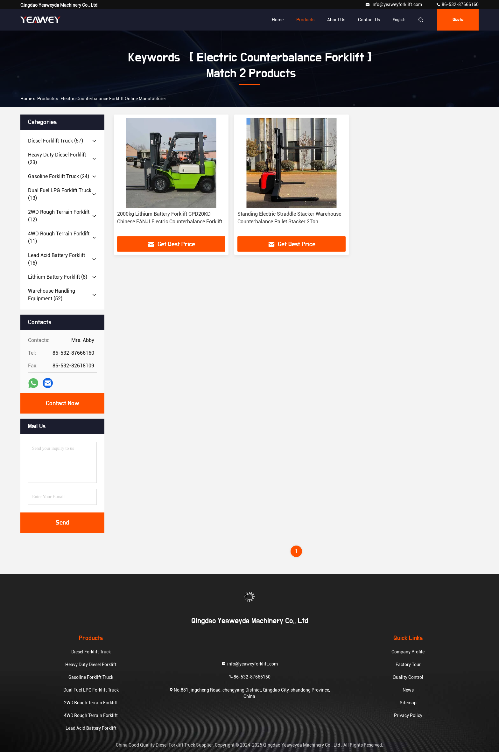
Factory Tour (408, 664)
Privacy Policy (408, 715)
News (408, 690)
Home (278, 19)
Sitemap (408, 702)
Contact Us (369, 19)
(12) (58, 216)
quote (458, 19)
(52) (51, 295)
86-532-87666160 (457, 4)
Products (305, 19)
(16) (56, 259)
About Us (336, 19)
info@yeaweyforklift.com (394, 4)
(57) (55, 141)
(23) (57, 158)
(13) (59, 194)
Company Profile (408, 651)
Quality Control (408, 677)
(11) (58, 237)
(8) (57, 277)
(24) (58, 176)
